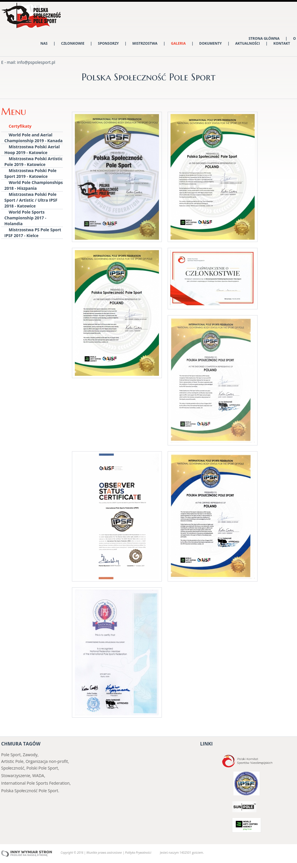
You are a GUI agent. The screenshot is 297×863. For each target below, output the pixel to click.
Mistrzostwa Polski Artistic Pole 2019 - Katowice (33, 161)
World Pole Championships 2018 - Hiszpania (33, 185)
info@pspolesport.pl (36, 62)
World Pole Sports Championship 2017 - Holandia (25, 217)
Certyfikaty (20, 126)
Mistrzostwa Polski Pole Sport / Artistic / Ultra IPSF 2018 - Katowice (30, 200)
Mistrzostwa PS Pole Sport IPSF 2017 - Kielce (32, 232)
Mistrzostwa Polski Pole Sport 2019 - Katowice (30, 173)
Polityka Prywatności (138, 853)
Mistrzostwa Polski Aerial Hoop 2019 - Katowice (32, 149)
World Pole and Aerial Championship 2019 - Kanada (33, 137)
